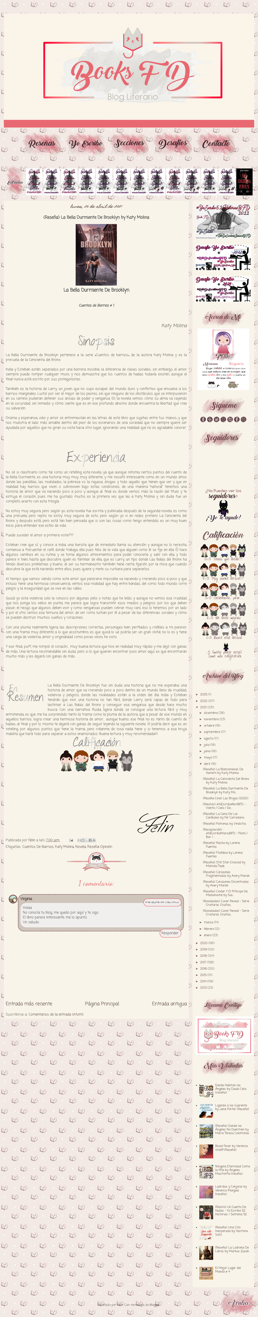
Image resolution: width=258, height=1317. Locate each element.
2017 (203, 962)
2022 (204, 701)
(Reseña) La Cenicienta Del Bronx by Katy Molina (226, 781)
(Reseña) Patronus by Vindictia (224, 824)
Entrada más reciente (29, 1004)
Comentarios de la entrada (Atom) (55, 1014)
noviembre (212, 719)
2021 (204, 707)
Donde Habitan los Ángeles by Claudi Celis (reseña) (231, 1089)
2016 (204, 969)
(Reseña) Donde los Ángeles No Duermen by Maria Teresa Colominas (232, 1130)
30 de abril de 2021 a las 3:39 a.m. (162, 902)
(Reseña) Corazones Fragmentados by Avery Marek (226, 874)
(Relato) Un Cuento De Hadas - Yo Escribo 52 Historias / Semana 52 (231, 1211)
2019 (204, 949)
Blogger (155, 1305)
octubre (209, 726)
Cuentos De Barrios (38, 846)
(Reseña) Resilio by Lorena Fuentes (221, 845)
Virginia (26, 899)
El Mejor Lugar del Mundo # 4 (228, 1270)
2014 (203, 981)
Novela (80, 846)
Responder (170, 933)
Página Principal (102, 1004)
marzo (209, 922)
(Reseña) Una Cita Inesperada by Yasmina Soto (231, 1231)
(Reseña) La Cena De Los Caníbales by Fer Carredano (223, 816)
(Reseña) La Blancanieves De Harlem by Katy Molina (223, 771)
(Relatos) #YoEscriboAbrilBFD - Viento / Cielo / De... (224, 806)
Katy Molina (64, 846)
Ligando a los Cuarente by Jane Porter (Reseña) (232, 1107)
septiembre (212, 732)
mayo (208, 757)
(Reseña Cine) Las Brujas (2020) (225, 798)
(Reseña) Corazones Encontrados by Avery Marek (226, 884)
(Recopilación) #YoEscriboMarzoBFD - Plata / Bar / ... (225, 833)
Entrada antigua (169, 1004)
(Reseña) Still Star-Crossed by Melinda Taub (224, 864)
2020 (204, 943)
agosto (209, 738)
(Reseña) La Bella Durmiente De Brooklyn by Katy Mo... (225, 790)
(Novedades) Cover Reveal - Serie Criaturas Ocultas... (226, 903)
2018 (204, 956)
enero (208, 935)
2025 (204, 694)
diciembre (211, 713)
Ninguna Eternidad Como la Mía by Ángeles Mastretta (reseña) (232, 1170)
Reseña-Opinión (99, 846)
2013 (204, 988)
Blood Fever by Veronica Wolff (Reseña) (231, 1148)
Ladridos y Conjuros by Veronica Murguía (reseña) (231, 1190)
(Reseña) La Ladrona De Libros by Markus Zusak (232, 1249)
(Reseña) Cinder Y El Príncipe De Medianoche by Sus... (225, 893)
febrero (209, 929)
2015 (204, 975)
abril (207, 764)
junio (207, 751)
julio (207, 745)
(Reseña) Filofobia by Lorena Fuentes (223, 855)
